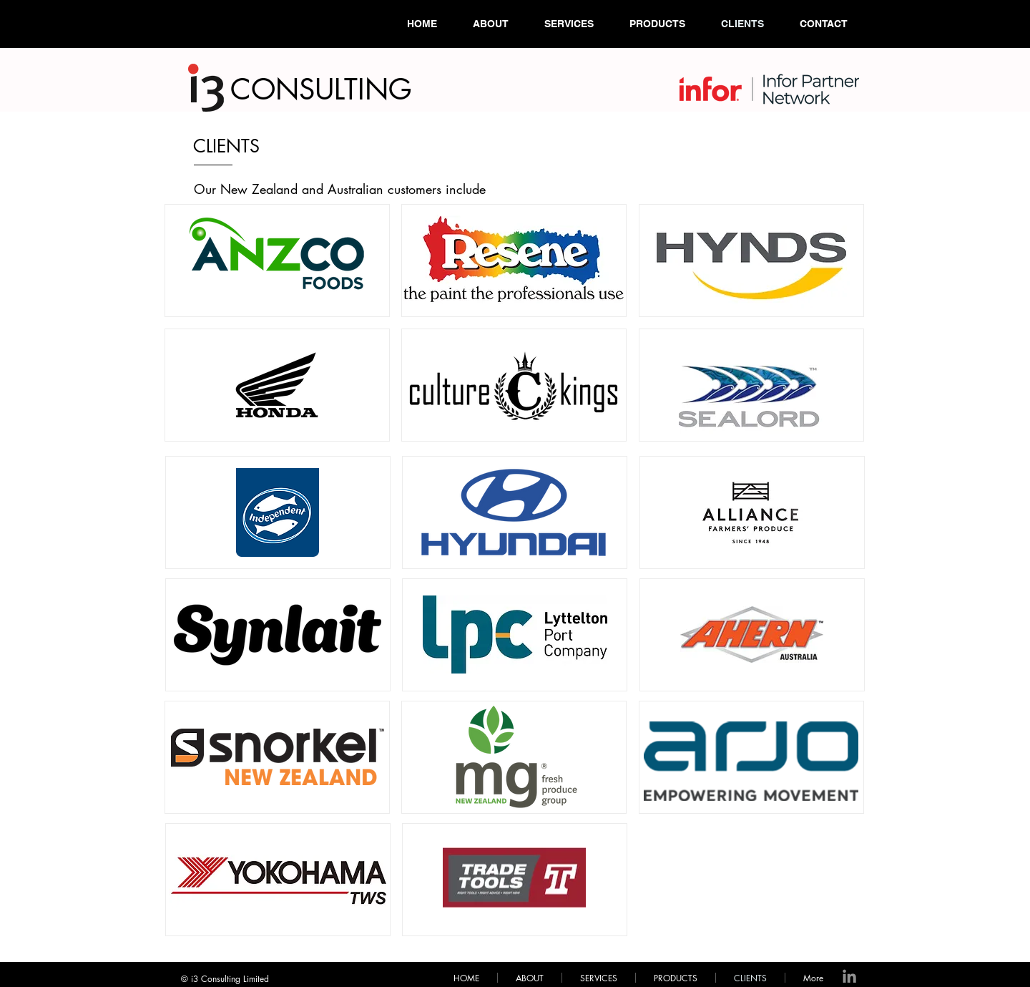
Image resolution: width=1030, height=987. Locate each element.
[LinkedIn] (849, 977)
